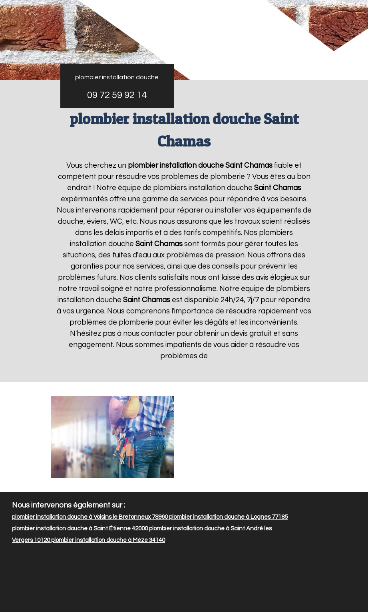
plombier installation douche (117, 77)
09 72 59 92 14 (117, 95)
